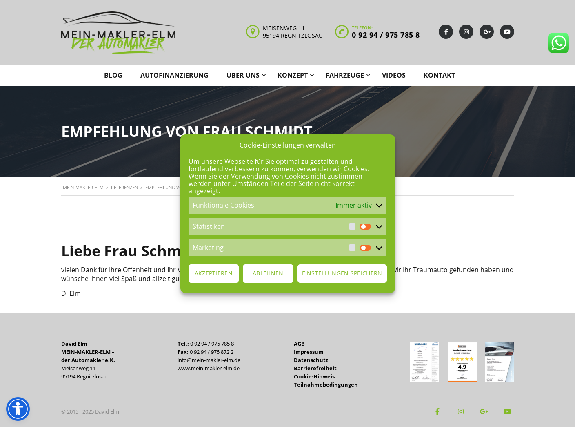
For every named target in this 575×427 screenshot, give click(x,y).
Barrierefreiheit (315, 368)
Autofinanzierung (174, 75)
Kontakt (439, 75)
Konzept (293, 75)
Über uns (243, 75)
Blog (113, 75)
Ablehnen (268, 273)
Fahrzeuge (345, 75)
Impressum (309, 351)
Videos (394, 75)
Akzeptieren (214, 273)
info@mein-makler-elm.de (209, 360)
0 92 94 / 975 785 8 (386, 35)
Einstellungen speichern (342, 273)
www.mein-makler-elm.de (209, 368)
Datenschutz (311, 360)
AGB (299, 343)
